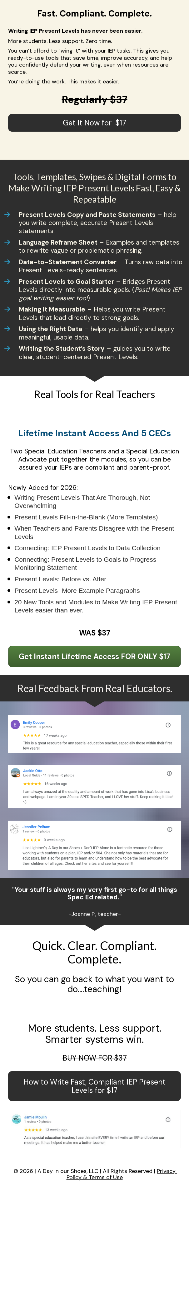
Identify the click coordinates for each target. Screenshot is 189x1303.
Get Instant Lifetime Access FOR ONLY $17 (94, 656)
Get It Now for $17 (94, 123)
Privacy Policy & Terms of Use (122, 1174)
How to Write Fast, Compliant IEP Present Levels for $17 (94, 1086)
